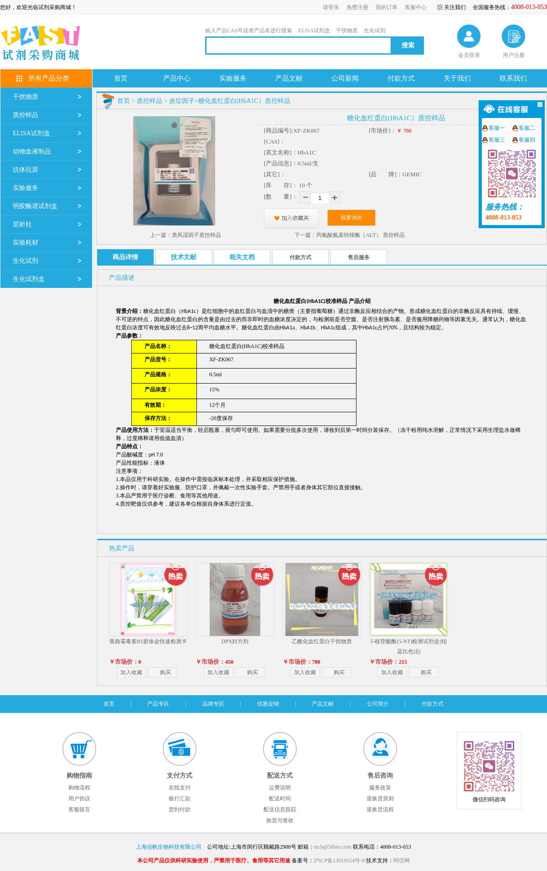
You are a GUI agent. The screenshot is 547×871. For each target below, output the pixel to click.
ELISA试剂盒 (314, 30)
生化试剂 (375, 30)
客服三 (497, 140)
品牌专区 (213, 704)
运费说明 (280, 787)
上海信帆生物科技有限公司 (168, 847)
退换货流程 (380, 809)
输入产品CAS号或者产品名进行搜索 (248, 30)
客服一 (497, 128)
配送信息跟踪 (279, 809)
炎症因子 (182, 100)
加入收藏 (131, 672)
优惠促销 (268, 704)
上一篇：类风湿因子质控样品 (185, 235)
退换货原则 (380, 798)
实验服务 (25, 187)
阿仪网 (401, 860)
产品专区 (158, 704)
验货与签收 (280, 820)
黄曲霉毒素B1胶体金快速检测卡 (148, 641)
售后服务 (359, 257)
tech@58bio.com (332, 847)
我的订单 (386, 7)
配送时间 (280, 798)
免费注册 (357, 7)
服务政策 (380, 787)
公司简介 (378, 704)
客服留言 (79, 809)
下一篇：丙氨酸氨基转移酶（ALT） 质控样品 (349, 235)
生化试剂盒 (29, 279)
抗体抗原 (25, 169)
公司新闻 (345, 78)
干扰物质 (347, 30)
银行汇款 (180, 798)
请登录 (331, 7)
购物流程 (79, 787)
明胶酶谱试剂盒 (35, 206)
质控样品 (25, 115)
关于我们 (457, 78)
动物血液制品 (32, 151)
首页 (121, 78)
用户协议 (79, 798)
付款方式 (401, 78)
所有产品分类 (48, 78)
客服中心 (416, 7)
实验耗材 (25, 242)
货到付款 (180, 809)
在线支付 (180, 787)
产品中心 (177, 78)
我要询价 (351, 218)
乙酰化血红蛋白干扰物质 (322, 641)
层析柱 (22, 224)
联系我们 (513, 78)
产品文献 (289, 78)
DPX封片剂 (234, 641)
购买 (165, 672)
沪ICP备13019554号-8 (339, 860)
